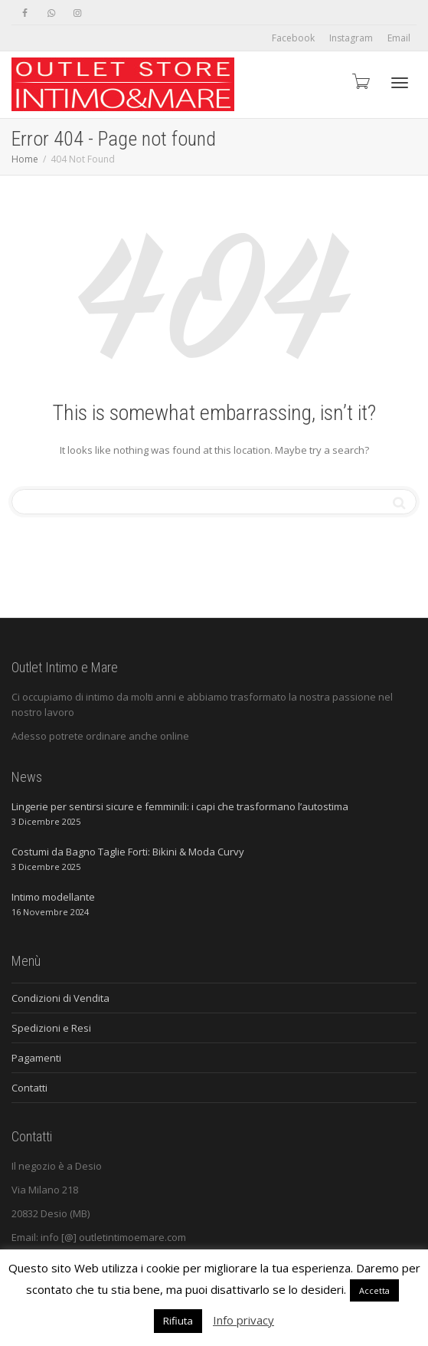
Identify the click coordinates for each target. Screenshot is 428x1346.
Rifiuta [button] (178, 1321)
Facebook (293, 37)
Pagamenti (36, 1058)
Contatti (29, 1088)
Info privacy (243, 1320)
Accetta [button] (374, 1290)
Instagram (351, 37)
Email (398, 37)
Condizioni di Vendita (60, 998)
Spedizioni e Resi (51, 1028)
